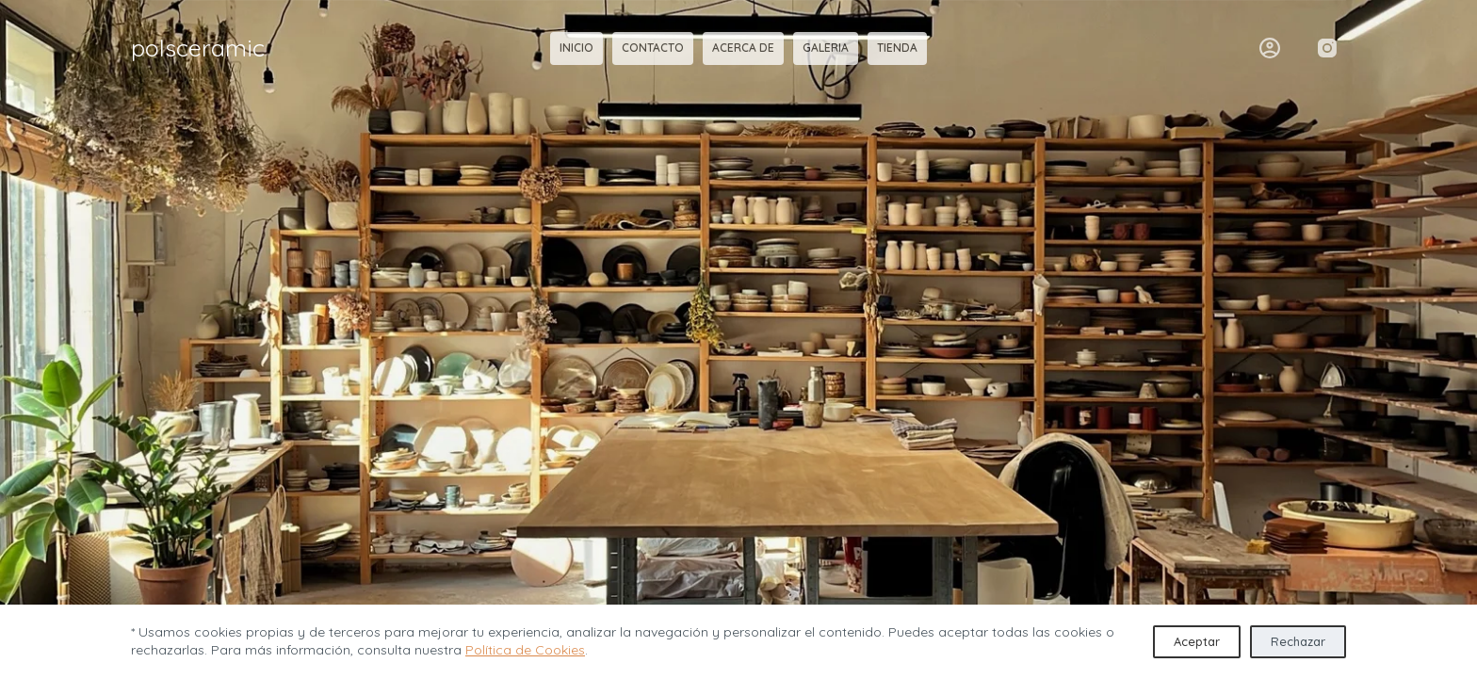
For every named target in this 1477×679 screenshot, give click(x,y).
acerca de (743, 47)
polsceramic (198, 47)
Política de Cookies (525, 649)
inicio (576, 47)
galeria (826, 47)
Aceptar (1197, 641)
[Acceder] (1269, 48)
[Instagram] (1327, 48)
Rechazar (1298, 641)
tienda (897, 47)
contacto (653, 47)
